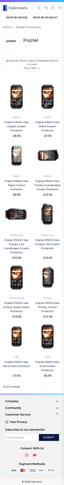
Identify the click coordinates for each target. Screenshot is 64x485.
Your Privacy (16, 422)
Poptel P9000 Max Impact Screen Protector (16, 126)
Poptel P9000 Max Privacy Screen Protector (47, 307)
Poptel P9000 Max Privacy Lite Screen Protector (47, 244)
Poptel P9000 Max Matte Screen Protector (47, 126)
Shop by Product (45, 17)
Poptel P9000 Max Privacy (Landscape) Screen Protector (47, 185)
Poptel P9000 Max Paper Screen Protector (16, 185)
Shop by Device (16, 17)
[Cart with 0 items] (59, 8)
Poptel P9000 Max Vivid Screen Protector (47, 366)
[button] (32, 64)
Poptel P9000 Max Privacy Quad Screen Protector (16, 307)
